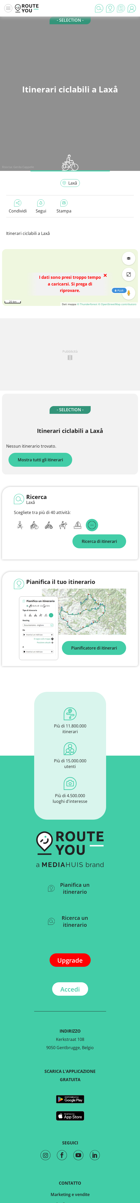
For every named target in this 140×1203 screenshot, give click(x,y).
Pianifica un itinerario (69, 888)
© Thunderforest (87, 304)
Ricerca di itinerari (99, 541)
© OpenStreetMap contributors (117, 304)
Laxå (69, 183)
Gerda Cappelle (23, 167)
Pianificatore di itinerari (94, 648)
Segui (41, 206)
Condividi (18, 206)
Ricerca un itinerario (68, 921)
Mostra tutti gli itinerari (40, 460)
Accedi (70, 989)
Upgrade (70, 960)
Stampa (64, 206)
